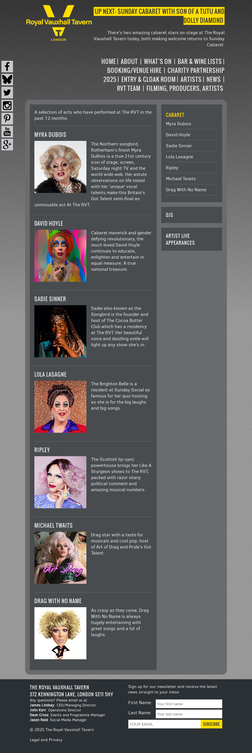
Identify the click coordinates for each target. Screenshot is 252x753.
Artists (191, 79)
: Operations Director (55, 710)
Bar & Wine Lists (200, 61)
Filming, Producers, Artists (185, 88)
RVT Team (128, 88)
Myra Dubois (50, 135)
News (214, 79)
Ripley (42, 450)
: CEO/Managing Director (63, 705)
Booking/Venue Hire (134, 70)
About (129, 61)
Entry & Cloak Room (148, 79)
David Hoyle (48, 223)
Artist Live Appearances (180, 239)
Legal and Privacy (46, 740)
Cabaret (175, 114)
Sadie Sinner (50, 299)
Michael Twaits (53, 525)
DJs (169, 214)
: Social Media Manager (58, 719)
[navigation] (159, 75)
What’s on (158, 61)
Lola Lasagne (50, 374)
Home (108, 61)
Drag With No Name (58, 601)
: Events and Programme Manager (67, 715)
